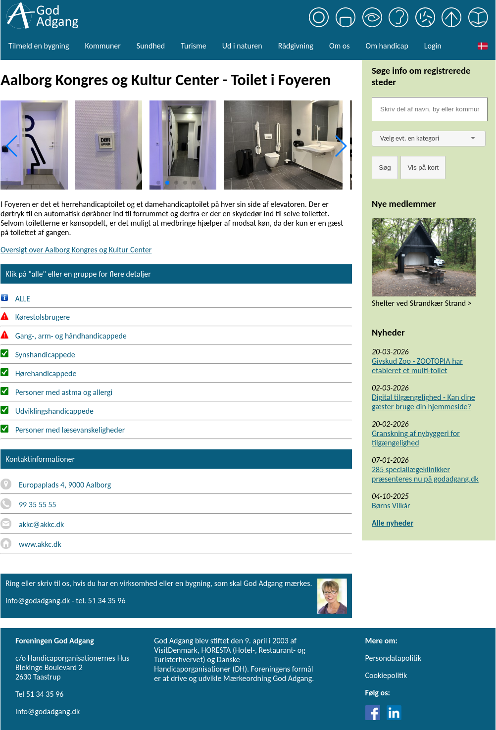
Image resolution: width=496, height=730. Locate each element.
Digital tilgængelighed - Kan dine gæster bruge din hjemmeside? (423, 401)
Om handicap (387, 45)
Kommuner (102, 45)
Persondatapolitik (393, 658)
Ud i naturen (242, 45)
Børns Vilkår (391, 505)
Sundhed (151, 45)
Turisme (193, 45)
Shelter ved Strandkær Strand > (422, 303)
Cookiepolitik (386, 675)
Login (433, 45)
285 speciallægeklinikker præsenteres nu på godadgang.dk (425, 474)
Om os (339, 45)
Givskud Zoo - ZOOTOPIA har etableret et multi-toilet (417, 365)
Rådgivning (295, 45)
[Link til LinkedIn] (394, 717)
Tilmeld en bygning (38, 45)
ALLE (15, 298)
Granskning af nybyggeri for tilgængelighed (416, 438)
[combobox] (429, 138)
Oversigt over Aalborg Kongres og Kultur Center (75, 249)
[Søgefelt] (430, 109)
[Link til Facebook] (375, 717)
